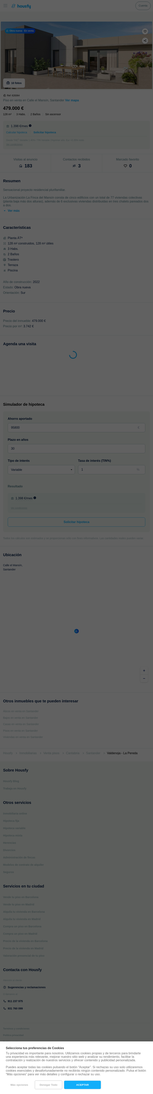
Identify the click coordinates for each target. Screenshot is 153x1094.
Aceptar (82, 1084)
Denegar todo (48, 1084)
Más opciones (19, 1084)
